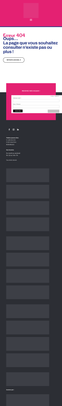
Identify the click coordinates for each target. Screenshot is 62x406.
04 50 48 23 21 (10, 144)
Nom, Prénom (16, 104)
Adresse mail (17, 98)
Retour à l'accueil (13, 60)
